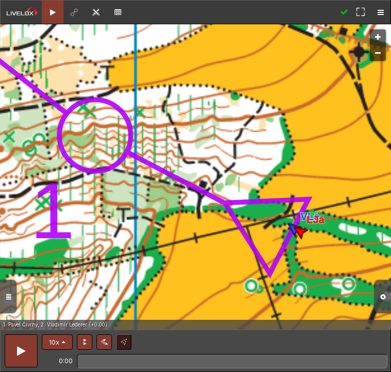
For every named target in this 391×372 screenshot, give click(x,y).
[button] (57, 342)
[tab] (52, 12)
